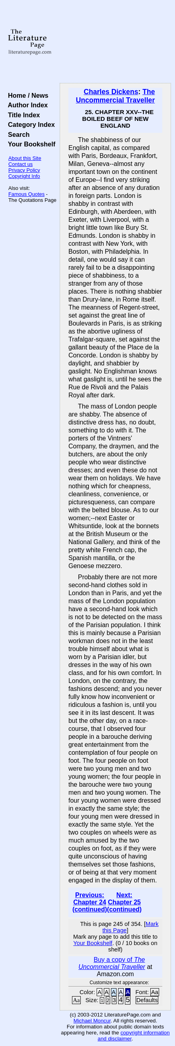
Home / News (26, 95)
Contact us (20, 164)
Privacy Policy (24, 170)
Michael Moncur (92, 1021)
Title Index (22, 114)
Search (16, 134)
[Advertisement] (115, 42)
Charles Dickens (111, 92)
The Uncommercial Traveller (115, 96)
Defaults (147, 1000)
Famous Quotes (26, 194)
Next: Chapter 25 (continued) (124, 902)
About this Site (24, 158)
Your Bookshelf (29, 144)
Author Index (26, 105)
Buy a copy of (111, 963)
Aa (154, 992)
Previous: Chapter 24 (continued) (89, 902)
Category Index (29, 124)
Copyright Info (24, 176)
